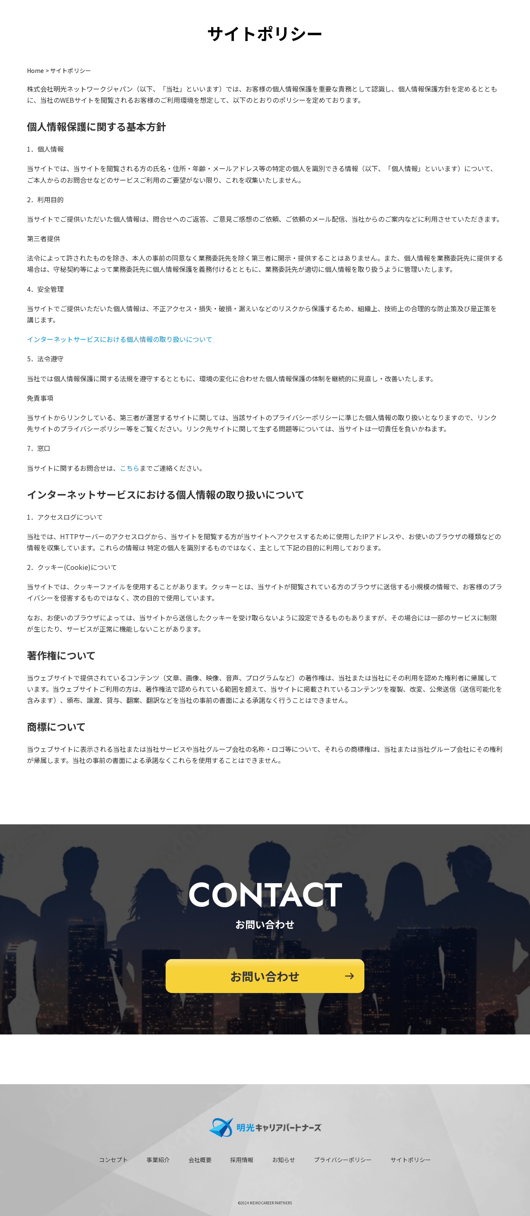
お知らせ (283, 1159)
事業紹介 (158, 1159)
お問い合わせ (265, 976)
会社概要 (200, 1159)
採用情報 (241, 1159)
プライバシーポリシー (343, 1159)
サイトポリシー (410, 1159)
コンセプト (113, 1159)
